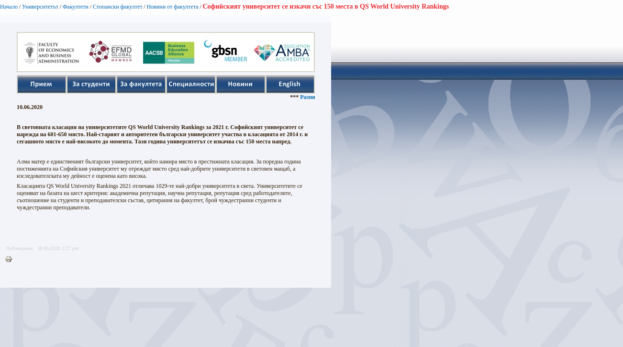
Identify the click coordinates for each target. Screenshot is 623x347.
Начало (9, 6)
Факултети (76, 6)
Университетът (40, 6)
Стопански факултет (118, 6)
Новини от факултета (172, 6)
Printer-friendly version (11, 259)
